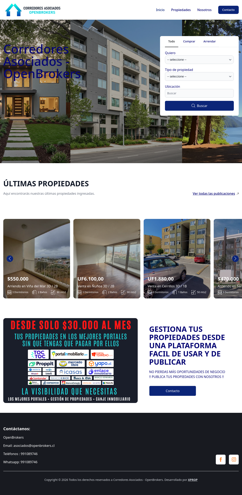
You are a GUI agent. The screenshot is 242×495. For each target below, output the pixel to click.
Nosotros (204, 10)
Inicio (160, 10)
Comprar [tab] (189, 41)
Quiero (170, 53)
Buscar (199, 106)
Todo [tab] (171, 41)
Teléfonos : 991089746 (20, 454)
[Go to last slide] (10, 258)
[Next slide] (235, 258)
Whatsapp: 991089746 (20, 462)
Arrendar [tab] (209, 41)
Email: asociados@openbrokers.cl (29, 445)
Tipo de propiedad (179, 69)
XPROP (193, 480)
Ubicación (172, 86)
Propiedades (181, 10)
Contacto (228, 10)
